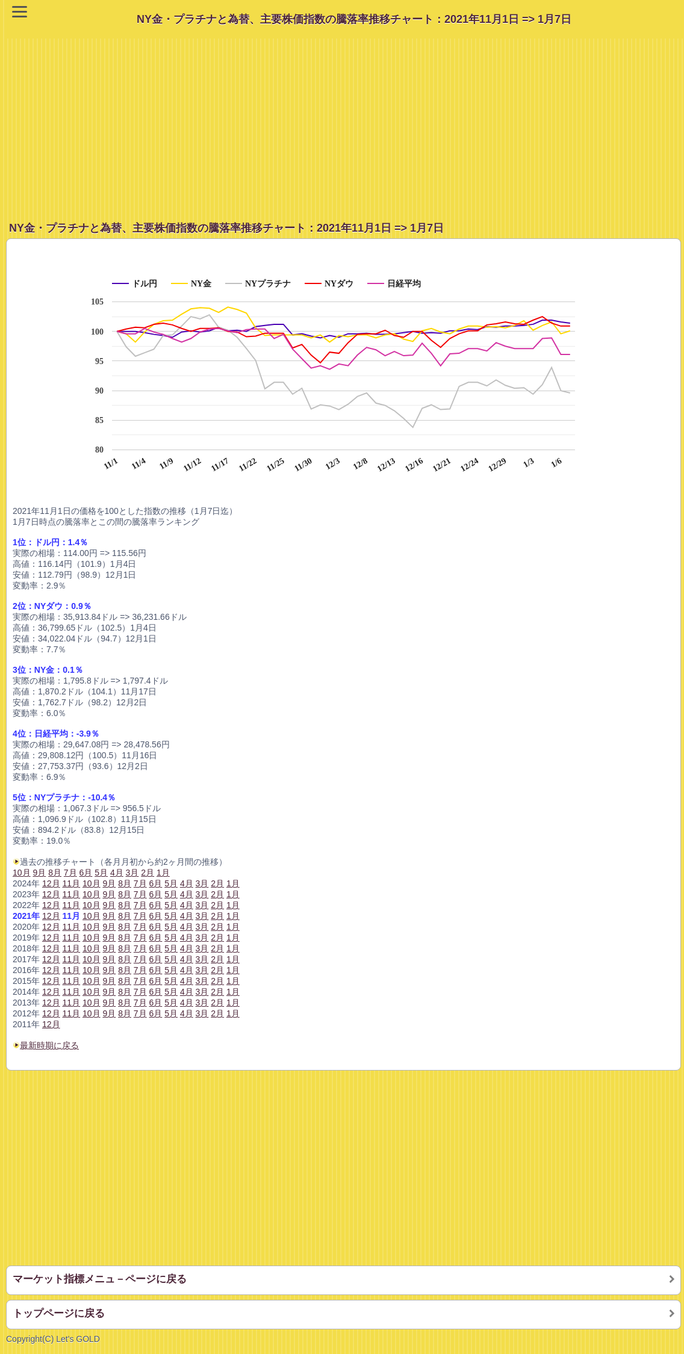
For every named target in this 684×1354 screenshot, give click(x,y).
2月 (217, 1013)
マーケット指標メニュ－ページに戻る (100, 1279)
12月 (51, 1024)
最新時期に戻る (49, 1045)
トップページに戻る (59, 1313)
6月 (156, 1013)
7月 (140, 1013)
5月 (171, 1013)
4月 (186, 1013)
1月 (233, 1013)
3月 (202, 1013)
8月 (124, 1013)
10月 (22, 872)
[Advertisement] (345, 123)
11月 (72, 905)
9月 (109, 1013)
